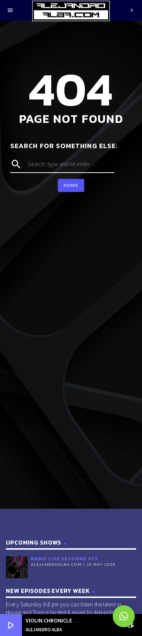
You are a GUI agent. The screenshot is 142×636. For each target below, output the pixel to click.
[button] (124, 616)
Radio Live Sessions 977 (64, 558)
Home (71, 185)
